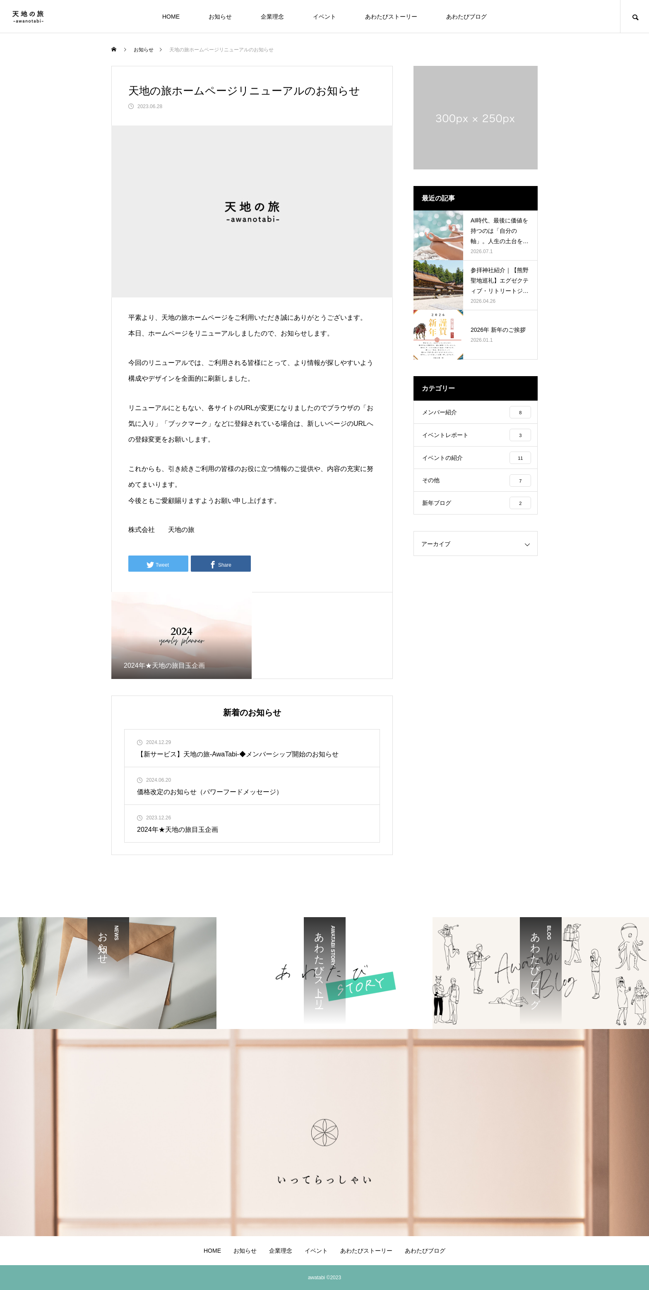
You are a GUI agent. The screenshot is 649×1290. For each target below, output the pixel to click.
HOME (171, 16)
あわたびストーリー (391, 16)
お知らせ (220, 16)
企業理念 (272, 16)
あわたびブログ (466, 16)
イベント (324, 16)
